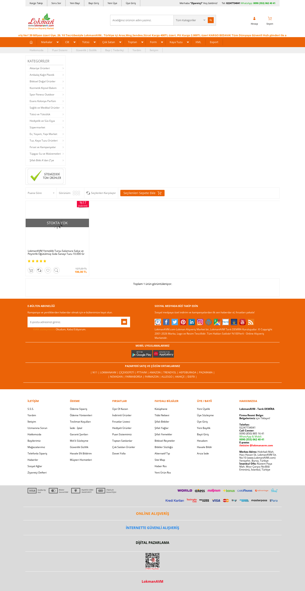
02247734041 (233, 3)
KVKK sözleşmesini (44, 329)
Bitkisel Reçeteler (165, 441)
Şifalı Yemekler (163, 434)
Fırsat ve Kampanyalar (43, 147)
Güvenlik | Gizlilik (86, 50)
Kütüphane (161, 409)
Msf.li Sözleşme (79, 441)
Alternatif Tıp (162, 453)
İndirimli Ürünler (122, 415)
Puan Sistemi (59, 50)
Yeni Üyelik (203, 409)
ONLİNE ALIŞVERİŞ (152, 513)
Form (153, 42)
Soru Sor (56, 3)
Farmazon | (153, 376)
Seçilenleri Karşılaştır (103, 193)
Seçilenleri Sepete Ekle (142, 193)
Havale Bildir (204, 447)
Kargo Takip (36, 3)
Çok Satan (108, 42)
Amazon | (156, 372)
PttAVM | (143, 372)
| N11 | (95, 372)
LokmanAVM (152, 581)
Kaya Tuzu (176, 42)
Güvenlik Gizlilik (79, 447)
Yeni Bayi (75, 3)
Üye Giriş (131, 3)
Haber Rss (161, 466)
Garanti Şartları (79, 434)
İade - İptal (76, 428)
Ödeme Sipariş (78, 409)
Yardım (137, 50)
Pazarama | (207, 372)
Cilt (67, 42)
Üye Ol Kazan (120, 409)
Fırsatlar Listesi (121, 421)
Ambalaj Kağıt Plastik (42, 75)
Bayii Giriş (203, 434)
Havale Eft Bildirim (81, 453)
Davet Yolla (119, 453)
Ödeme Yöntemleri (81, 415)
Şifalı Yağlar (162, 428)
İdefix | (192, 376)
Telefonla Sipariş (37, 453)
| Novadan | (116, 376)
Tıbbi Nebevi (162, 415)
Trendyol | (171, 372)
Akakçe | (181, 376)
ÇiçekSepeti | (128, 372)
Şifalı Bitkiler (162, 421)
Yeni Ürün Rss (163, 472)
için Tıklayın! (254, 418)
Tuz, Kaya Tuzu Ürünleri (44, 140)
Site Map (160, 460)
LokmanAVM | (109, 372)
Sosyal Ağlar (35, 466)
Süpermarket (37, 127)
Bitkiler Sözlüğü (164, 447)
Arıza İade (203, 453)
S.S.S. (31, 409)
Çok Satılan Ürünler (123, 447)
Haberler (33, 460)
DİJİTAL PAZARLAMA (152, 542)
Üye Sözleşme (205, 415)
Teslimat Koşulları (80, 421)
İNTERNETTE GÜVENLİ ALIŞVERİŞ (152, 527)
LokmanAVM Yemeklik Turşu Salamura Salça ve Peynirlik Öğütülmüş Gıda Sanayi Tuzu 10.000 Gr (56, 252)
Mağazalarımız (36, 447)
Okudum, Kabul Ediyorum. (57, 329)
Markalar (46, 42)
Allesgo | (168, 376)
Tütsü (85, 42)
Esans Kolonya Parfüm (43, 101)
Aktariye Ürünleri (40, 68)
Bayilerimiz (34, 441)
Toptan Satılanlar (122, 441)
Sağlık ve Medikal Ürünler (45, 107)
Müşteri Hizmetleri (81, 460)
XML (198, 42)
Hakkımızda (36, 50)
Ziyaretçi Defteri (37, 472)
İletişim (154, 50)
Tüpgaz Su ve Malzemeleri (45, 153)
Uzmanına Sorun (37, 428)
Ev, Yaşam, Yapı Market (43, 134)
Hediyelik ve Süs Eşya (42, 121)
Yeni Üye (112, 3)
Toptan (132, 42)
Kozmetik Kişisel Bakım (43, 88)
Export (214, 42)
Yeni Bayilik (203, 428)
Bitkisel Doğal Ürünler (42, 81)
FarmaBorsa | (135, 376)
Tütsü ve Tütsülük (40, 114)
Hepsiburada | (189, 372)
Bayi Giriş (94, 3)
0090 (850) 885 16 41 (251, 433)
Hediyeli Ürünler (122, 428)
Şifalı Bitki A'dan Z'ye (42, 160)
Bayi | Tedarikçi (114, 50)
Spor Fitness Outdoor (42, 94)
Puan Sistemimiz (122, 434)
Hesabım (202, 441)
